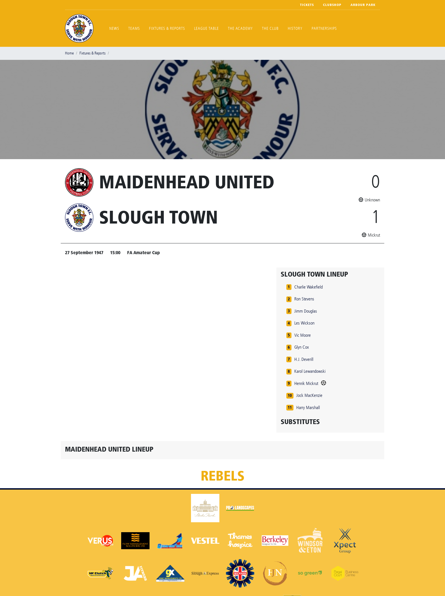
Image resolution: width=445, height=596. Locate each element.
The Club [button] (270, 28)
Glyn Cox (301, 347)
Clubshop (332, 5)
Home (69, 53)
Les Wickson (304, 323)
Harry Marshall (308, 407)
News (114, 28)
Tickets (307, 5)
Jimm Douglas (305, 311)
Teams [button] (134, 28)
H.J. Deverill (303, 359)
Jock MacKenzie (309, 395)
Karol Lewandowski (310, 371)
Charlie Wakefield (308, 287)
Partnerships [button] (324, 28)
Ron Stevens (304, 299)
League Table (206, 28)
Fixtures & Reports (167, 28)
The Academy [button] (240, 28)
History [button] (295, 28)
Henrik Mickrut (306, 383)
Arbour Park (362, 5)
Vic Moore (302, 335)
